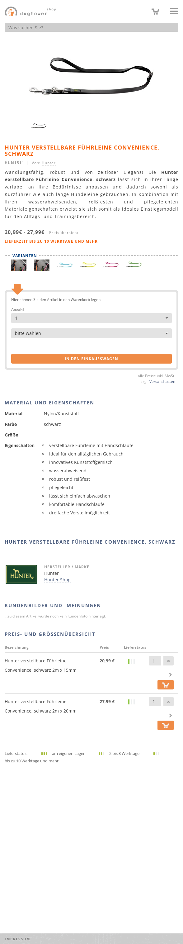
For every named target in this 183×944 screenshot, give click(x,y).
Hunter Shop (57, 580)
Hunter (49, 162)
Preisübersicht (63, 232)
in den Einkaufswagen (91, 358)
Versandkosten (162, 381)
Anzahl (17, 310)
